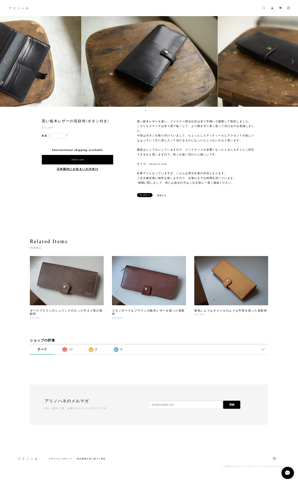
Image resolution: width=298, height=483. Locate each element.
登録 (231, 404)
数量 (44, 135)
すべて (42, 349)
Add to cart (77, 159)
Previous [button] (6, 62)
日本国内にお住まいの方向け (77, 169)
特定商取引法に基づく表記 (91, 459)
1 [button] (145, 110)
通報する (162, 195)
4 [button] (153, 110)
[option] (149, 61)
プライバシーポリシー (61, 459)
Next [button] (292, 62)
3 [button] (150, 110)
